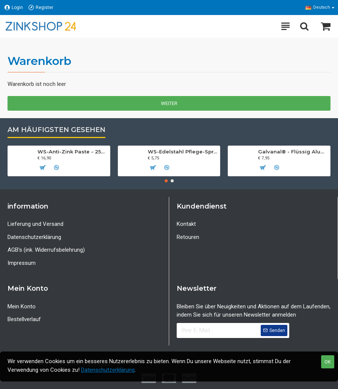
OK (327, 362)
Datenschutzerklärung (108, 369)
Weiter (169, 103)
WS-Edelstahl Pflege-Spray (182, 152)
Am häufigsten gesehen (56, 130)
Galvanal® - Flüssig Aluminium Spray (292, 152)
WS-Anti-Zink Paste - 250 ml (72, 152)
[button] (166, 180)
